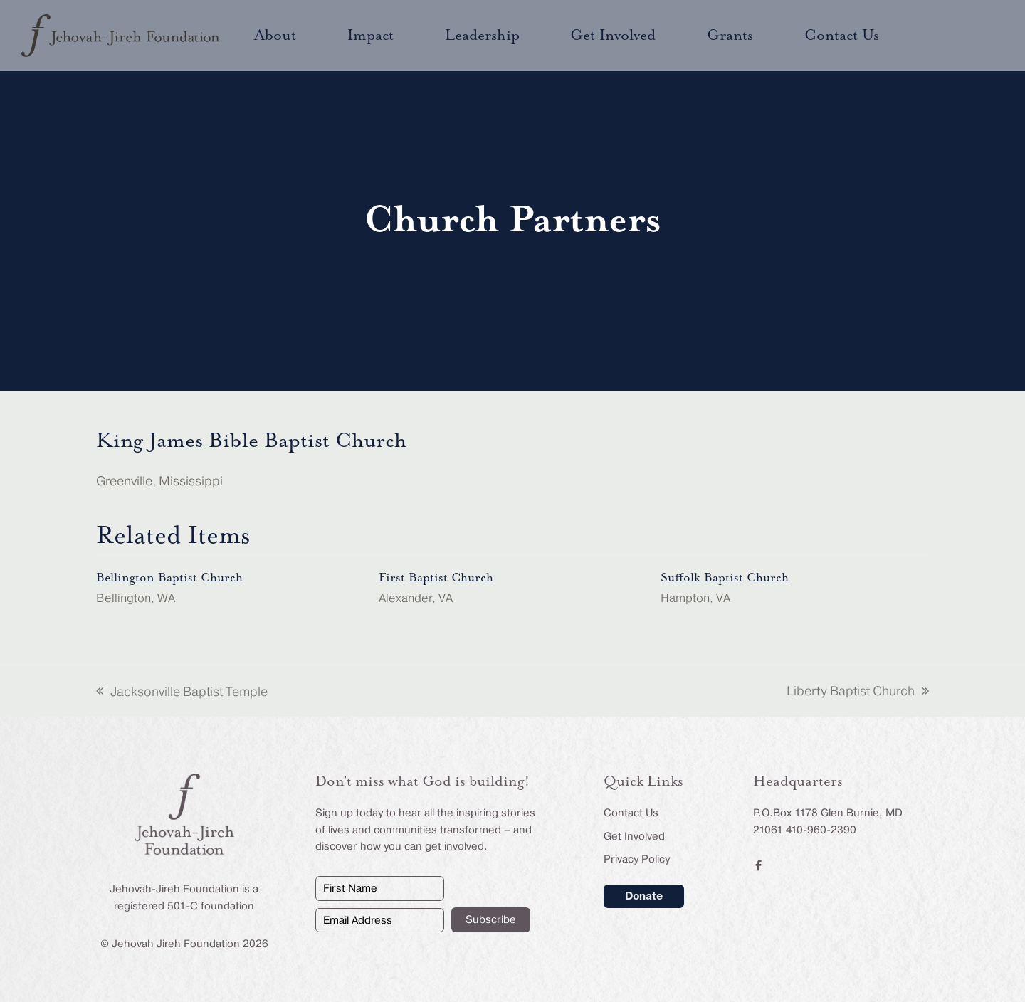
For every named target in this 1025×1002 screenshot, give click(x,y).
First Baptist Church (436, 578)
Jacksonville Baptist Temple (182, 693)
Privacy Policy (637, 859)
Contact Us (631, 812)
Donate (644, 896)
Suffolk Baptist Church (725, 578)
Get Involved (634, 836)
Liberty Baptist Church (858, 692)
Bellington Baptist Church (169, 578)
